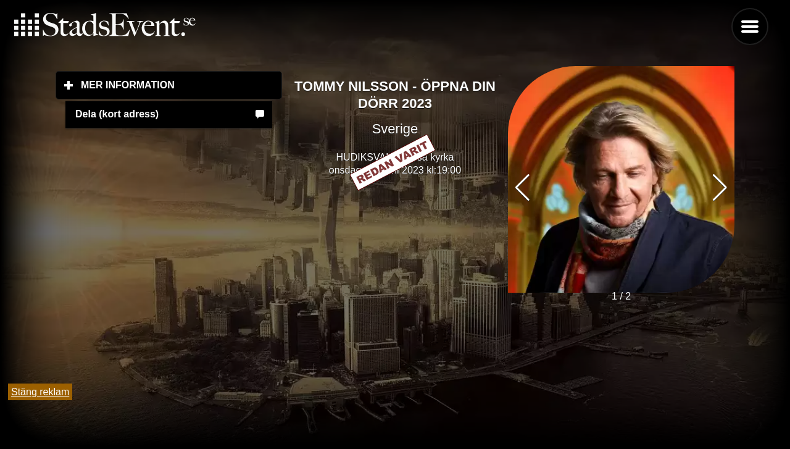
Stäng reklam (40, 392)
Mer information (181, 84)
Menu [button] (749, 26)
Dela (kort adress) (117, 114)
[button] (720, 187)
